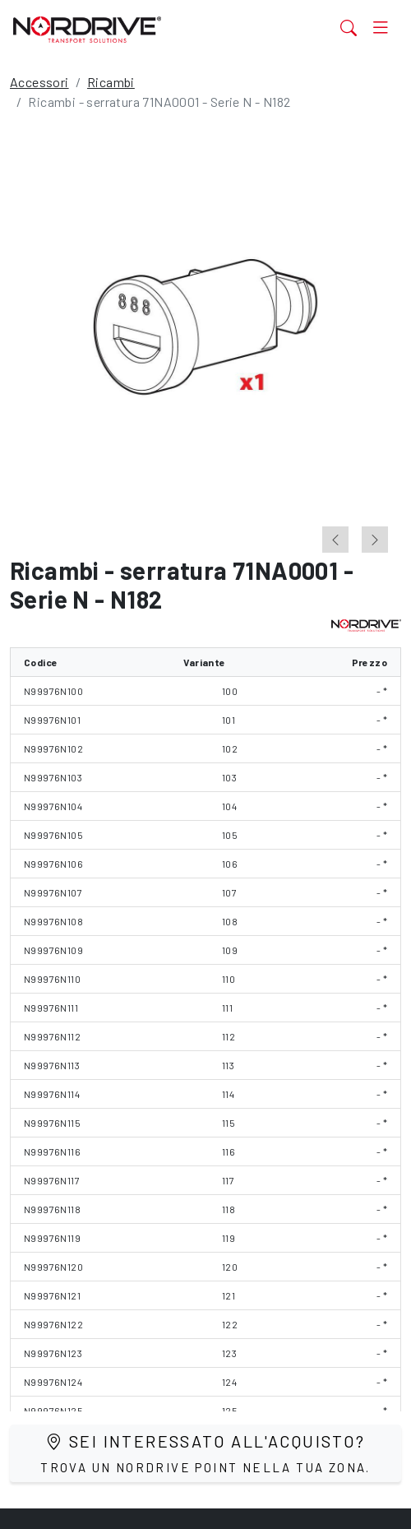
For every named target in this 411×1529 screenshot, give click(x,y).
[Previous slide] (335, 539)
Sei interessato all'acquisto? (205, 1453)
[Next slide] (375, 539)
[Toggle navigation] (380, 27)
